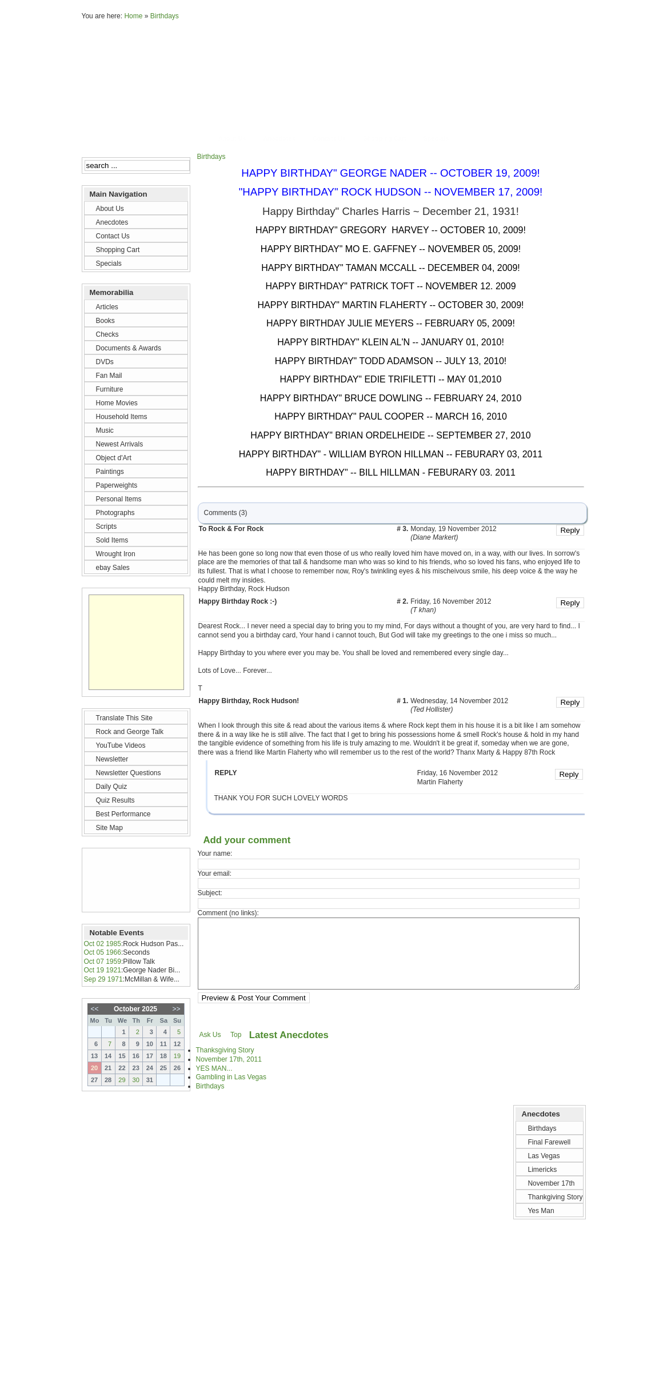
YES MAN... (214, 1082)
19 (177, 1055)
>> (176, 1009)
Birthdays (164, 16)
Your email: (215, 873)
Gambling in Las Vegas (231, 1091)
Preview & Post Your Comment (254, 1011)
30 (136, 1079)
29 (121, 1079)
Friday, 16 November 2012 (450, 602)
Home (133, 16)
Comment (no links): (228, 913)
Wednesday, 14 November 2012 (459, 701)
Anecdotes (279, 138)
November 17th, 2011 (229, 1073)
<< (95, 1009)
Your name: (215, 853)
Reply (570, 530)
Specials (436, 138)
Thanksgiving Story (225, 1064)
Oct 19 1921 (102, 970)
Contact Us (329, 138)
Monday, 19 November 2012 (453, 529)
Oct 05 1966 (102, 952)
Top (235, 1048)
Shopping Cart (384, 138)
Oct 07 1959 (102, 962)
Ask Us (210, 1048)
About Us (232, 138)
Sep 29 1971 (103, 979)
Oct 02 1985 (102, 944)
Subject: (210, 893)
